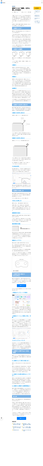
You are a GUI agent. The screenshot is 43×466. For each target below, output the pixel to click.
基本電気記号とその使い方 (37, 21)
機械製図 (14, 6)
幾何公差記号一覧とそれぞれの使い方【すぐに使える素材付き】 (17, 428)
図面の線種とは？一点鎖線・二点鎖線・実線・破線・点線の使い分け (26, 425)
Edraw (17, 12)
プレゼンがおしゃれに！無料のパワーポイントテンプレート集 (37, 12)
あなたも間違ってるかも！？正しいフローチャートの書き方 (37, 26)
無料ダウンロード (21, 286)
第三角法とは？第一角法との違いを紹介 (26, 432)
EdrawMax (19, 281)
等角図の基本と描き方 (16, 431)
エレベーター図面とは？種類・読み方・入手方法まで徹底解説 (26, 428)
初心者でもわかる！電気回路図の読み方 (37, 17)
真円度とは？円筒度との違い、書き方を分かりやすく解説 (17, 425)
